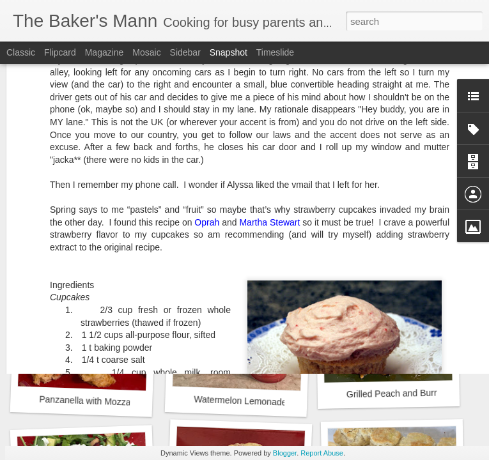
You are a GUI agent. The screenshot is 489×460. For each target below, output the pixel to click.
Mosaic (146, 52)
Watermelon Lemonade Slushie (256, 401)
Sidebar (185, 52)
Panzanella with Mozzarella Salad (106, 401)
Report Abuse (321, 453)
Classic (20, 52)
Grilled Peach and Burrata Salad (410, 393)
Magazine (104, 52)
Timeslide (275, 52)
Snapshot (228, 52)
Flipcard (60, 52)
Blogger (285, 453)
